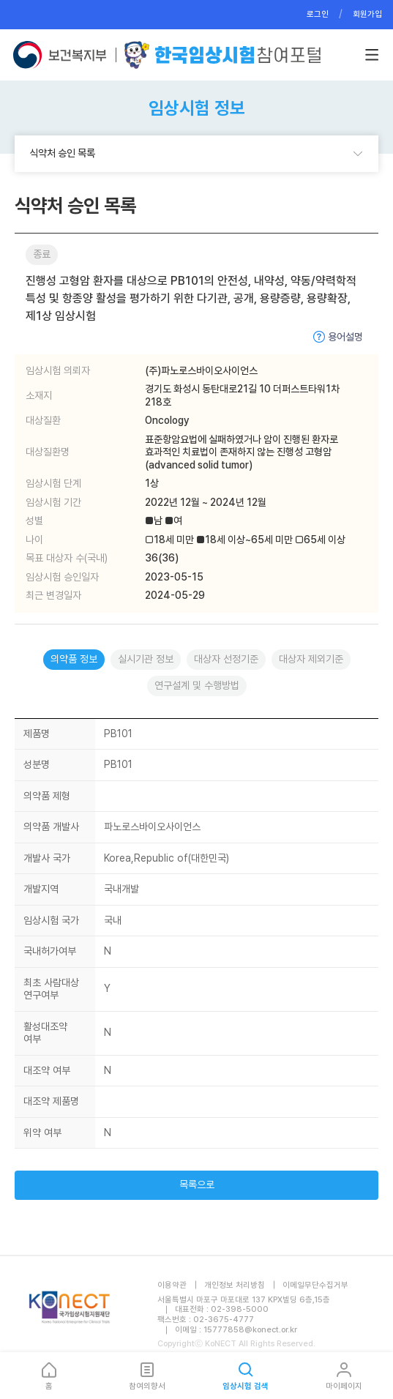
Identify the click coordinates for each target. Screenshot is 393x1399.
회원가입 (367, 14)
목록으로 (196, 1184)
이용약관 (172, 1285)
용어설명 (345, 337)
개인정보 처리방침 (234, 1285)
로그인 (318, 14)
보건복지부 (63, 55)
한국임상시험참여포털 (222, 55)
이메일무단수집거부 (315, 1285)
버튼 (371, 55)
